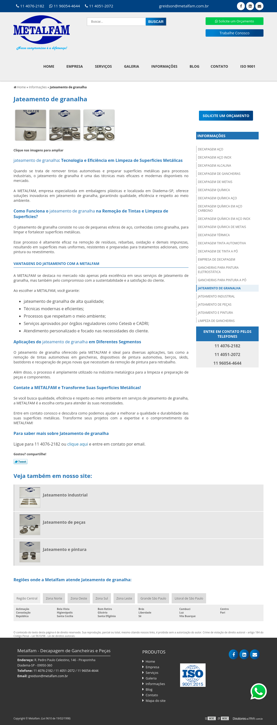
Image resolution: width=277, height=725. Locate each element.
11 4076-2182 (30, 5)
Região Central (27, 598)
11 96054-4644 (64, 5)
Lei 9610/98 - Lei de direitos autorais (53, 635)
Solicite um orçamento (226, 115)
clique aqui (77, 443)
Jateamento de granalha (219, 288)
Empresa (74, 65)
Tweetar (21, 461)
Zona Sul (102, 598)
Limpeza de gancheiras (216, 320)
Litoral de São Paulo (189, 598)
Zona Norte (54, 598)
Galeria (131, 65)
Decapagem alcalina (214, 165)
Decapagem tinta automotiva (222, 242)
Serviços (103, 65)
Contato (219, 65)
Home (48, 65)
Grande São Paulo (154, 598)
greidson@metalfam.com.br (48, 676)
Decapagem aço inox (214, 157)
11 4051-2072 (99, 5)
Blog (194, 65)
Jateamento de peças (214, 304)
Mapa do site (156, 700)
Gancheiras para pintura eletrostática (218, 269)
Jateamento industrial (216, 296)
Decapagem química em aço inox (224, 218)
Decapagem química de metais (222, 226)
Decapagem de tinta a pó (218, 251)
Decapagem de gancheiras (219, 173)
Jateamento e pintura (215, 312)
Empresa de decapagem (216, 259)
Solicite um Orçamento (234, 21)
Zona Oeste (79, 598)
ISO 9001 (247, 65)
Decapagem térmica (214, 234)
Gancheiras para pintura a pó (222, 279)
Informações (164, 65)
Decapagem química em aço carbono (220, 208)
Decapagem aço (210, 149)
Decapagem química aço (217, 197)
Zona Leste (124, 598)
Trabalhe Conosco (234, 33)
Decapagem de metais (215, 181)
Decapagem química (214, 189)
